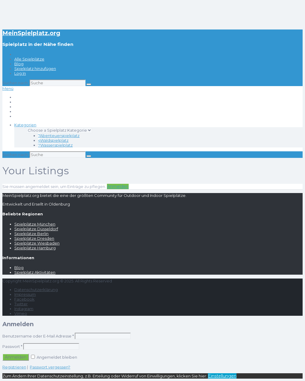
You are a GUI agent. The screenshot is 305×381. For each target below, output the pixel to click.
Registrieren (14, 367)
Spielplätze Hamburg (35, 247)
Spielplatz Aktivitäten (34, 272)
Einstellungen (222, 376)
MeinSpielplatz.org (31, 33)
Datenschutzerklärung (36, 289)
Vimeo (20, 313)
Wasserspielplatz (55, 145)
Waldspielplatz (53, 140)
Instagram (23, 308)
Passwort (12, 346)
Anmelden (118, 186)
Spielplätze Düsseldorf (36, 228)
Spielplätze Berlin (31, 233)
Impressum (25, 294)
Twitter (21, 303)
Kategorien (25, 124)
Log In (20, 73)
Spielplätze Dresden (34, 238)
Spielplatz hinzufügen (35, 68)
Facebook (24, 299)
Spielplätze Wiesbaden (37, 243)
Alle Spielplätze (29, 59)
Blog (19, 63)
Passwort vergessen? (50, 367)
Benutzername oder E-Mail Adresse (38, 336)
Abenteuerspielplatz (59, 135)
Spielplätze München (34, 224)
